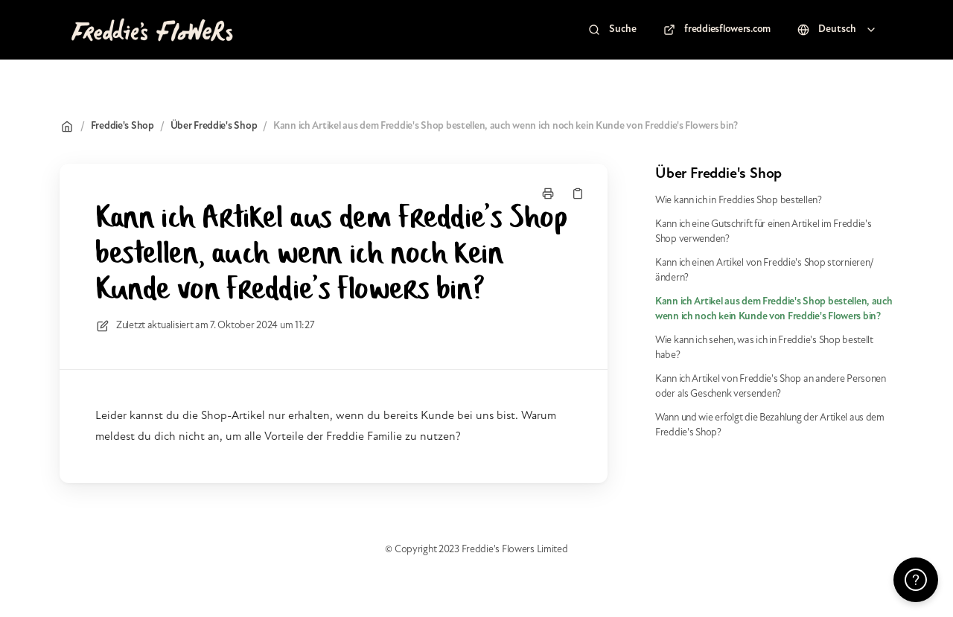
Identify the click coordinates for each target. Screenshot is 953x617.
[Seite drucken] (548, 193)
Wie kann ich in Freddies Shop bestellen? (738, 200)
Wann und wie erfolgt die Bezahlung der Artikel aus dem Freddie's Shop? (770, 425)
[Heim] (151, 30)
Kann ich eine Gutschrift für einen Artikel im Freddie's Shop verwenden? (763, 232)
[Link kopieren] (578, 193)
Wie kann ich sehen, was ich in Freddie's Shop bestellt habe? (764, 348)
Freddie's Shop (122, 126)
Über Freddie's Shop (214, 126)
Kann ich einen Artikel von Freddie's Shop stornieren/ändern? (764, 271)
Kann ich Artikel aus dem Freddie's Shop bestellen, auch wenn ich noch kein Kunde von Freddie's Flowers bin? (505, 126)
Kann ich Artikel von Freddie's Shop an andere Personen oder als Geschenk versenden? (770, 387)
